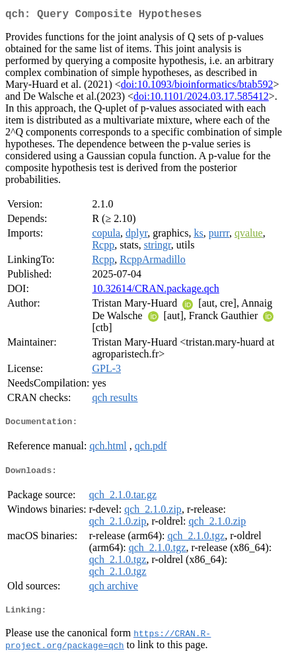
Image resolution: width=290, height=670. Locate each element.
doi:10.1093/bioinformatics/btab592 (197, 87)
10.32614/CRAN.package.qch (155, 291)
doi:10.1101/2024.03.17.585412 (201, 98)
